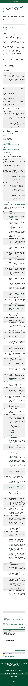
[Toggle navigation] (2, 1)
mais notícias (22, 627)
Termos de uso (14, 679)
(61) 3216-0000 (17, 669)
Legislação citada (6, 143)
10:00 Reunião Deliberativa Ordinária (18, 196)
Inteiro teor (11, 83)
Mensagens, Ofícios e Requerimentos (10, 149)
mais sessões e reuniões (19, 650)
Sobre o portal (14, 676)
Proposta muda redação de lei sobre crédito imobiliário (13, 624)
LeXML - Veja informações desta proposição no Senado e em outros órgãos (12, 656)
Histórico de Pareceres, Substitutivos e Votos (12, 144)
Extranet (14, 684)
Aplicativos (14, 681)
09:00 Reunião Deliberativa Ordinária (18, 177)
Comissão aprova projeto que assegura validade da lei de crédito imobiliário (13, 620)
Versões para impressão (21, 6)
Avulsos (4, 135)
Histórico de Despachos (7, 141)
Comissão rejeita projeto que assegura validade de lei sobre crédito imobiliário (14, 615)
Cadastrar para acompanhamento (14, 204)
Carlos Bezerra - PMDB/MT (8, 27)
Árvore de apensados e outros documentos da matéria (14, 130)
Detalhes (9, 636)
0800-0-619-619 (15, 667)
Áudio (5, 636)
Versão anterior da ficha (21, 7)
